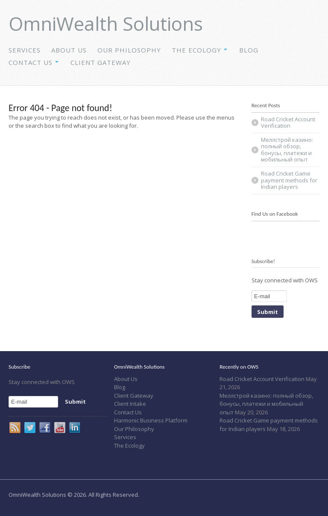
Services (25, 50)
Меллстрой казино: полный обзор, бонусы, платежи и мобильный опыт (287, 150)
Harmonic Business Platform (150, 420)
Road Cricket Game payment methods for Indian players (289, 180)
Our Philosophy (129, 50)
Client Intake (130, 404)
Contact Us (31, 62)
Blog (248, 50)
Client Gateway (100, 62)
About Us (69, 50)
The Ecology (196, 50)
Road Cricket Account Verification (288, 122)
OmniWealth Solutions (106, 23)
